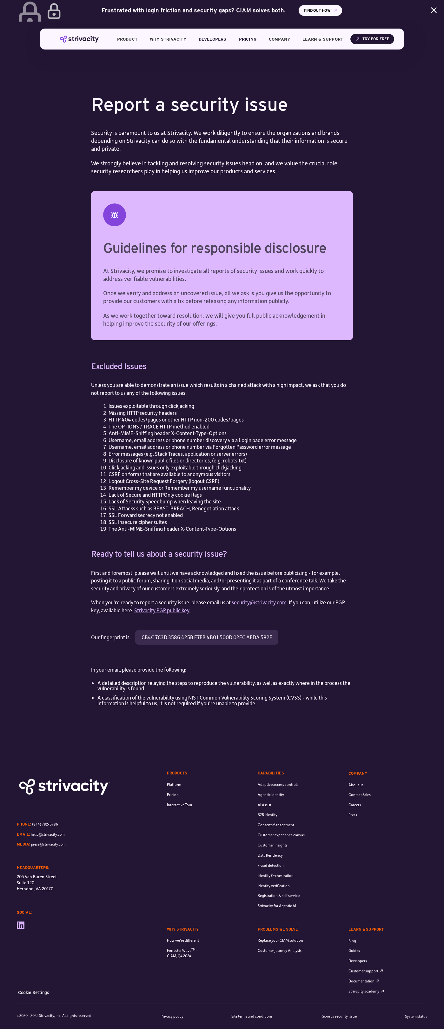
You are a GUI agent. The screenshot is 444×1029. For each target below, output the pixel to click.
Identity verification (274, 908)
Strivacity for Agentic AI (277, 928)
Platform (174, 794)
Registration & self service (279, 918)
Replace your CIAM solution (280, 951)
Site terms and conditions (252, 1017)
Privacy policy (172, 1016)
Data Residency (270, 877)
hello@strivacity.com (48, 835)
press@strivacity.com (48, 846)
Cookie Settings (33, 992)
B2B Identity (267, 837)
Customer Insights (273, 867)
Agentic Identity (271, 816)
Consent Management (276, 847)
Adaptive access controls (278, 806)
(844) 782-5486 (45, 826)
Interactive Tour (179, 815)
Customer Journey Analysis (280, 961)
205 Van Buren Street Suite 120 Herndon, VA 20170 (37, 887)
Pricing (173, 804)
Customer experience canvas (281, 857)
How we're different (183, 945)
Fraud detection (271, 887)
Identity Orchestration (276, 897)
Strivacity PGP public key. (162, 610)
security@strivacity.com (259, 602)
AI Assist (264, 827)
